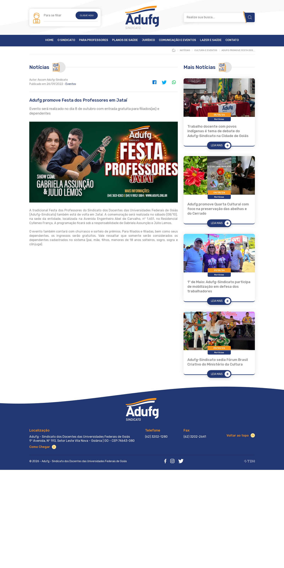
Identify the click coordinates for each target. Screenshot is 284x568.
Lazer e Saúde (211, 40)
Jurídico (148, 40)
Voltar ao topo (238, 435)
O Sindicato (66, 40)
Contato (232, 40)
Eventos (71, 84)
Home (49, 40)
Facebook (154, 82)
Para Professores (93, 40)
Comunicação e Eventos (177, 40)
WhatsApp (174, 82)
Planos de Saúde (125, 40)
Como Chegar (39, 447)
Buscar (250, 17)
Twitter (164, 82)
